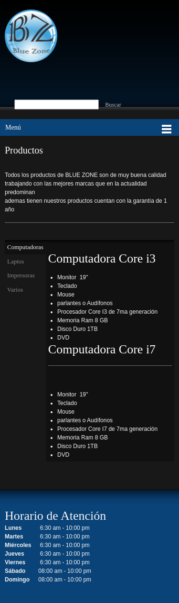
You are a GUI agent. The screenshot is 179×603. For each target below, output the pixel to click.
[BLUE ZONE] (31, 36)
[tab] (25, 247)
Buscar (113, 104)
